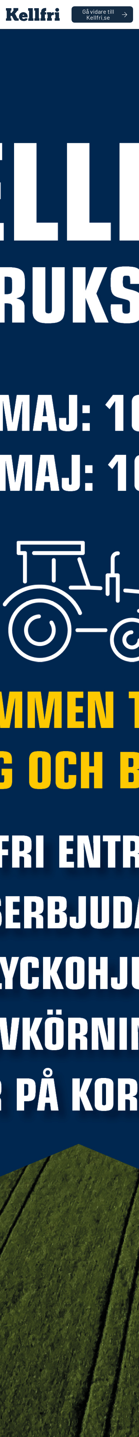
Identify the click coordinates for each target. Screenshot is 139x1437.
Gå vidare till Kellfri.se (104, 14)
